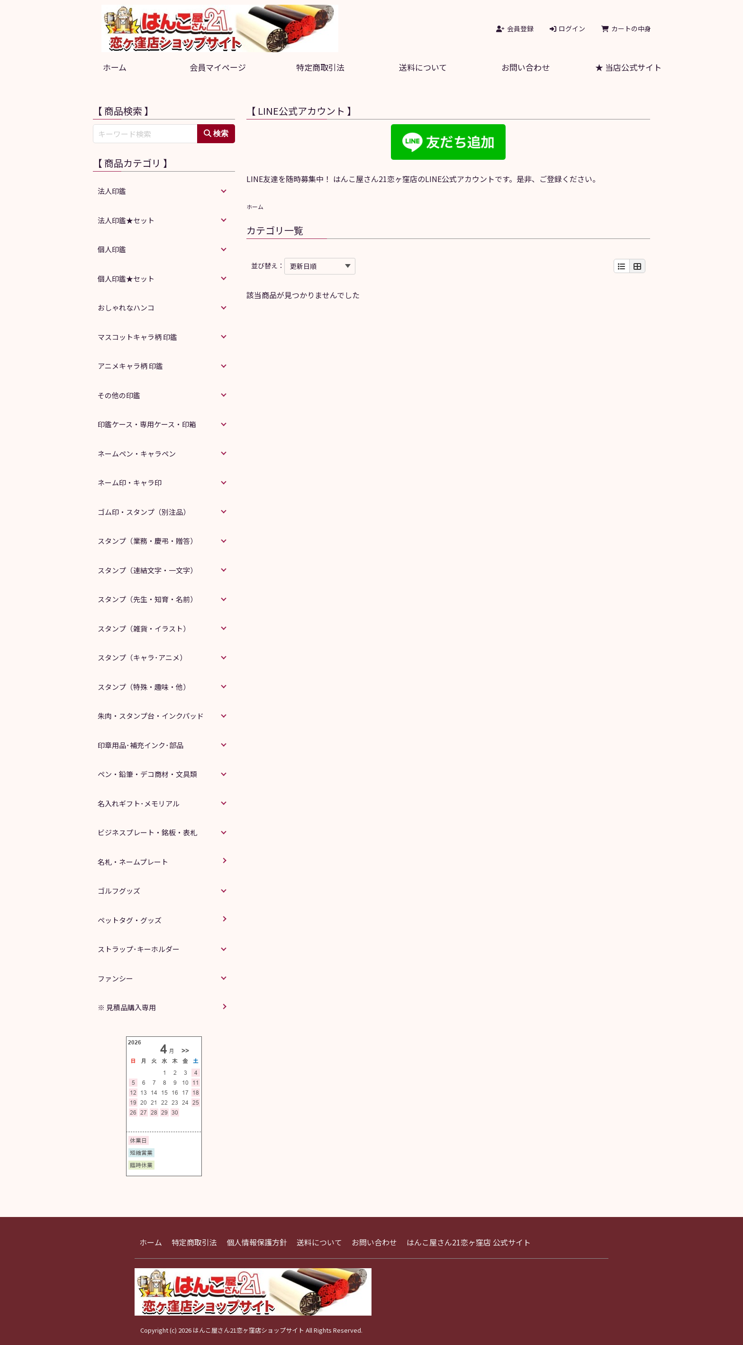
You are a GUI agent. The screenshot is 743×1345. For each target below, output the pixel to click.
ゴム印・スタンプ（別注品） (144, 512)
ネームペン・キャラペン (137, 453)
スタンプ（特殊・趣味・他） (144, 687)
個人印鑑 (112, 249)
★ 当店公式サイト (628, 67)
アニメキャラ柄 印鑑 (130, 366)
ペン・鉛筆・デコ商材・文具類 (147, 774)
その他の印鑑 (119, 395)
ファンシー (115, 978)
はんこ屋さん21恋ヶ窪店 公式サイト (469, 1242)
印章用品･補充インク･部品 (140, 745)
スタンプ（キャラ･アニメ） (142, 657)
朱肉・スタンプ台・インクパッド (151, 716)
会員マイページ (218, 67)
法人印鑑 (112, 191)
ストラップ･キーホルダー (139, 949)
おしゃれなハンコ (126, 307)
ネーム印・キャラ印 (130, 482)
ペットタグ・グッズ (130, 920)
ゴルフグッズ (119, 891)
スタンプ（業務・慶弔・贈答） (147, 541)
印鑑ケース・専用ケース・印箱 (147, 424)
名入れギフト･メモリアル (139, 803)
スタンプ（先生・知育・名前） (147, 599)
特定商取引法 (320, 67)
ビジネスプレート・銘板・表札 (147, 832)
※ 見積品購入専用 (127, 1007)
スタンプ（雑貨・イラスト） (144, 628)
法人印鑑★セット (126, 220)
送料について (423, 67)
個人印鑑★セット (126, 279)
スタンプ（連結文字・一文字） (147, 570)
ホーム (115, 67)
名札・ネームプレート (133, 862)
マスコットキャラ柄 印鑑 (137, 337)
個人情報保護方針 (257, 1242)
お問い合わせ (525, 67)
